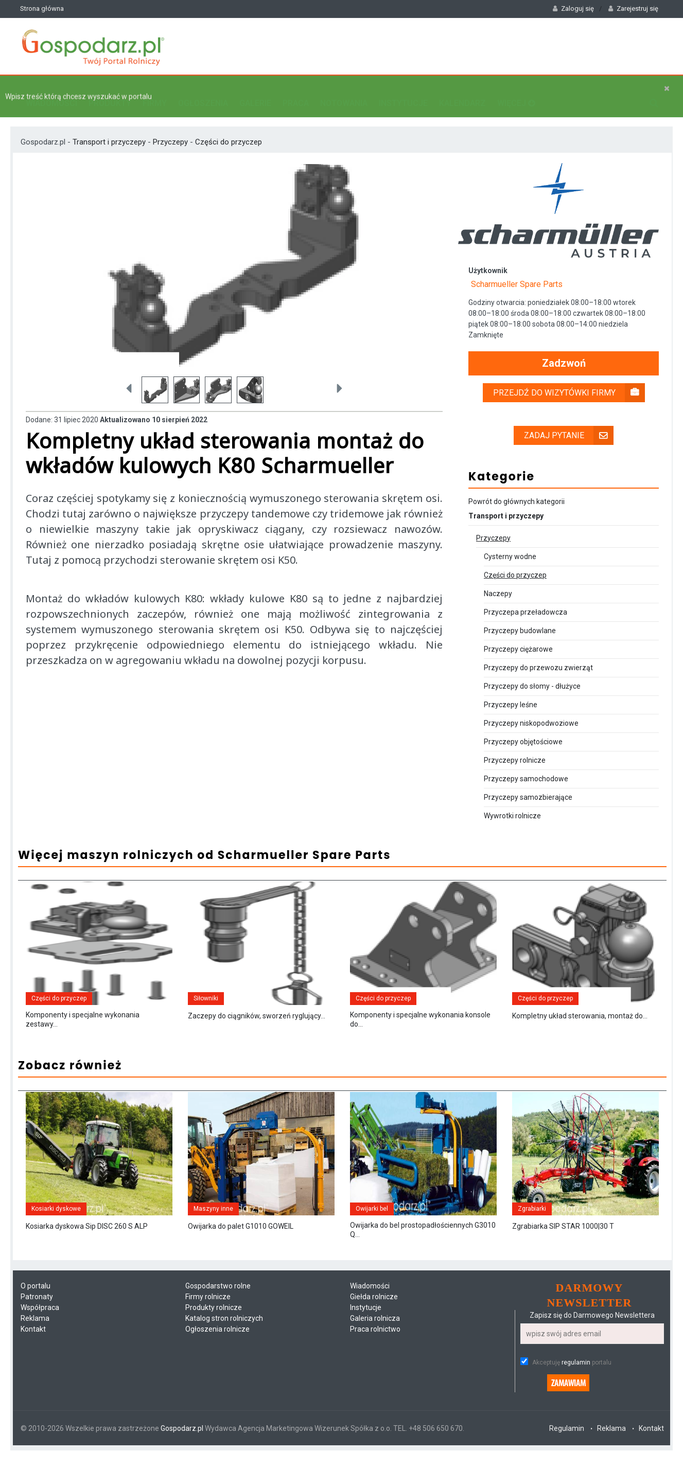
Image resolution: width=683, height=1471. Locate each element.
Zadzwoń (564, 353)
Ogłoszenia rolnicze (217, 1350)
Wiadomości (51, 90)
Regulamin (566, 1449)
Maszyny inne (213, 1229)
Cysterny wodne (510, 546)
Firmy (155, 90)
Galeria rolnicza (375, 1339)
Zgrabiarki (532, 1229)
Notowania (343, 90)
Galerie (255, 90)
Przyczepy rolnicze (515, 750)
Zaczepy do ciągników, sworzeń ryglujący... (256, 1021)
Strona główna (42, 8)
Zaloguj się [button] (573, 8)
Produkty (110, 90)
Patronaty (37, 1317)
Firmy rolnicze (208, 1317)
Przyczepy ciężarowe (518, 639)
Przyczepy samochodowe (526, 768)
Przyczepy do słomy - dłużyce (532, 676)
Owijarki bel (372, 1229)
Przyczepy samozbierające (528, 787)
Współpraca (40, 1328)
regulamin (576, 1383)
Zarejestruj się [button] (633, 8)
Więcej (516, 90)
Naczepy (498, 583)
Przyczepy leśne (510, 694)
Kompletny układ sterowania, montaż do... (579, 1021)
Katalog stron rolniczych (224, 1339)
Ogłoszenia (203, 90)
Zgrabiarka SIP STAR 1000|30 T (563, 1247)
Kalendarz (462, 90)
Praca (296, 90)
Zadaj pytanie (569, 425)
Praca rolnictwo (375, 1350)
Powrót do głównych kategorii (516, 491)
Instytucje (403, 90)
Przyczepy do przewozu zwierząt (538, 657)
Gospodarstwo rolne (218, 1306)
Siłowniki (206, 1003)
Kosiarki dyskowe (56, 1229)
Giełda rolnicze (374, 1317)
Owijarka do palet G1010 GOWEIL (240, 1247)
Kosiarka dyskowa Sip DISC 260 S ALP (87, 1247)
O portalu (35, 1306)
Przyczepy (170, 131)
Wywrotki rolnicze (512, 805)
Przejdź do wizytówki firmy (569, 382)
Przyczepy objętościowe (523, 731)
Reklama (35, 1339)
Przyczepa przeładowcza (525, 602)
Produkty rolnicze (213, 1328)
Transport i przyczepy (110, 131)
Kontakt (33, 1350)
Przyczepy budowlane (520, 620)
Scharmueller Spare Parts (517, 274)
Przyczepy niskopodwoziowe (531, 713)
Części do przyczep (228, 131)
